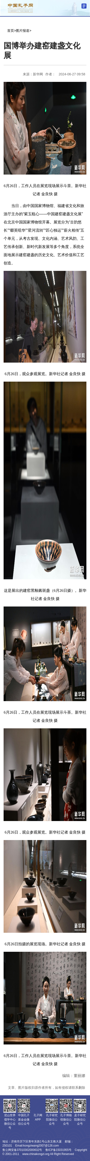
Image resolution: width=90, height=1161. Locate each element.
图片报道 (22, 31)
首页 (10, 31)
